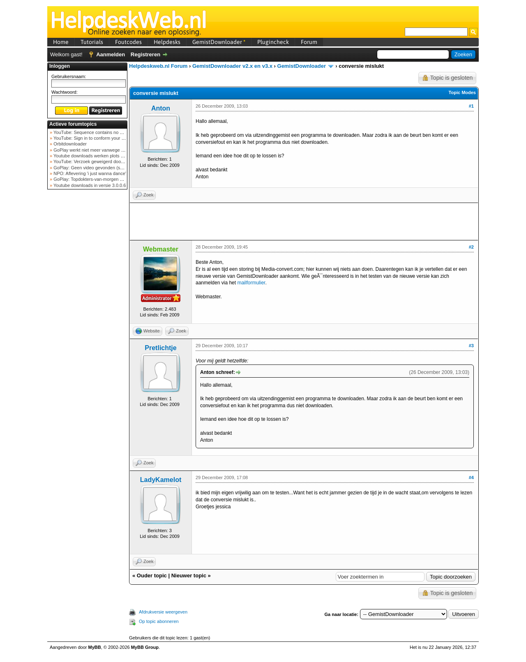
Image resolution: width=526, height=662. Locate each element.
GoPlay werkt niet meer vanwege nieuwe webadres (104, 150)
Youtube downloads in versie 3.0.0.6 (89, 185)
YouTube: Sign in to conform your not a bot (95, 138)
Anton (160, 108)
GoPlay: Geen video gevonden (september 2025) (102, 167)
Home (61, 42)
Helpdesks (167, 42)
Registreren (145, 54)
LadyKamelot (160, 479)
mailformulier (251, 283)
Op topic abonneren (159, 621)
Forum (309, 42)
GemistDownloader (218, 42)
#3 (471, 345)
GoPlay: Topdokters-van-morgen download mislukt (103, 179)
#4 (471, 477)
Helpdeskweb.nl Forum (158, 66)
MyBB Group (145, 647)
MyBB (94, 647)
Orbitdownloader (69, 143)
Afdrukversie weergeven (163, 611)
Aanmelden (110, 54)
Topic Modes (462, 92)
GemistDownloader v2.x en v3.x (232, 66)
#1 (471, 106)
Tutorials (92, 42)
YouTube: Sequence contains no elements (95, 132)
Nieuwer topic (188, 575)
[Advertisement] (87, 322)
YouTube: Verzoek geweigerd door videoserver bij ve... (107, 161)
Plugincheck (273, 42)
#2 (471, 247)
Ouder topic (152, 575)
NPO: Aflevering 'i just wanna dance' (89, 173)
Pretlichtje (160, 347)
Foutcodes (128, 42)
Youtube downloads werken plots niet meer (95, 155)
